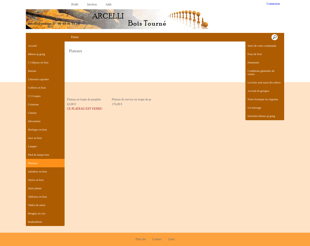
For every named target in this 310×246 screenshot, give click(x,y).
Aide (108, 4)
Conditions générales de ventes (261, 72)
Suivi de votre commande (262, 45)
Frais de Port (255, 54)
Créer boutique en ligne (155, 241)
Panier (75, 37)
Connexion (273, 3)
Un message (254, 107)
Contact (157, 231)
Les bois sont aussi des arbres (264, 82)
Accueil (32, 45)
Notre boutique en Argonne (263, 99)
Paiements (253, 62)
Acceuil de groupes (258, 90)
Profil (74, 4)
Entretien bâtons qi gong (261, 116)
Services (92, 4)
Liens (171, 231)
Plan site (141, 231)
